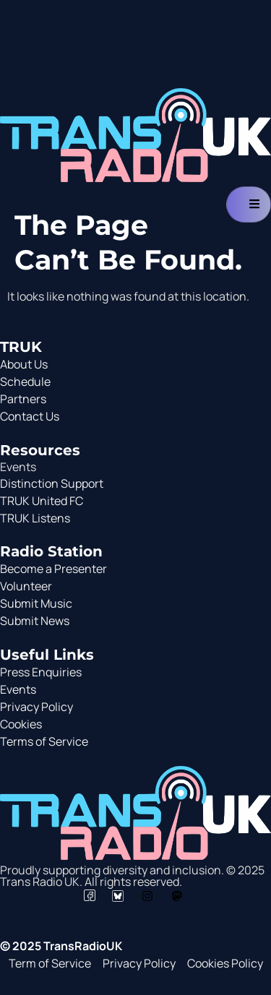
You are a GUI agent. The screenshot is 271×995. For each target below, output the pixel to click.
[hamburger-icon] (248, 204)
